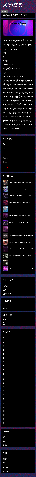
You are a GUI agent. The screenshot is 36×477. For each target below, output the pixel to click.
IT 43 (3, 390)
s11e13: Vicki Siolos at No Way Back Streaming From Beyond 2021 (20, 195)
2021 (14, 305)
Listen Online (5, 169)
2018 (21, 305)
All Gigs (4, 319)
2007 (14, 306)
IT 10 (3, 348)
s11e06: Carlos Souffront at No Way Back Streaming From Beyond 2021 (21, 242)
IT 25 (3, 367)
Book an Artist (5, 468)
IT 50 (3, 399)
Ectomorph (5, 320)
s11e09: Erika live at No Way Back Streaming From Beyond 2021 (19, 222)
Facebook (4, 460)
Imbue (4, 290)
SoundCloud (5, 458)
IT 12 (3, 350)
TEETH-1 (4, 415)
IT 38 (3, 383)
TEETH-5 (4, 420)
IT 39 (3, 385)
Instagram (4, 459)
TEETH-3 (4, 418)
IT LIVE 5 (4, 413)
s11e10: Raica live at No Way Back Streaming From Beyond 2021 (19, 215)
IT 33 (3, 378)
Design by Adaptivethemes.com (31, 475)
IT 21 (3, 362)
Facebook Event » (6, 167)
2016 (25, 305)
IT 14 (3, 353)
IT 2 (3, 337)
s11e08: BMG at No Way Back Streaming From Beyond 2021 (19, 228)
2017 (23, 305)
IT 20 (3, 361)
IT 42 (3, 389)
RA (3, 463)
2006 (17, 306)
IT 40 (3, 386)
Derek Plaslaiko (5, 159)
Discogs (4, 464)
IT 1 (3, 336)
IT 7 (3, 344)
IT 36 (3, 382)
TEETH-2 (4, 416)
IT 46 (3, 394)
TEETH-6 (4, 422)
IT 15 (3, 354)
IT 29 (3, 373)
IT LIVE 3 (4, 410)
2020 (17, 305)
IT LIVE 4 (4, 411)
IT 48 (3, 397)
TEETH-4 (4, 419)
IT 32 (3, 377)
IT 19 (3, 359)
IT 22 (3, 363)
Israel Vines (4, 444)
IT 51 (3, 401)
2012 (3, 306)
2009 (9, 306)
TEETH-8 (4, 424)
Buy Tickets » (5, 165)
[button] (4, 11)
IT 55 (3, 406)
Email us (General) (6, 467)
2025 (5, 305)
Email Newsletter (5, 471)
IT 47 (3, 395)
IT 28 (3, 371)
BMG (3, 157)
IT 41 (3, 387)
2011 (5, 306)
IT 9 (3, 346)
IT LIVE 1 (4, 407)
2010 (7, 306)
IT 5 (3, 341)
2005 (19, 306)
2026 (3, 305)
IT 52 (3, 402)
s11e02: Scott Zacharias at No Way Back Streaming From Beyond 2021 (21, 268)
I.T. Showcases (5, 285)
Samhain (4, 289)
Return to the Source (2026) (8, 284)
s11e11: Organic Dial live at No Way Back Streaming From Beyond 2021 (21, 209)
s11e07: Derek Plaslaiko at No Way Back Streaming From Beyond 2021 (21, 235)
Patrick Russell (5, 162)
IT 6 (3, 342)
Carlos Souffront (5, 158)
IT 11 (3, 349)
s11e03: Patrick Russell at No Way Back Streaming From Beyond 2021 (20, 262)
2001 (26, 306)
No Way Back (5, 152)
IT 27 (3, 370)
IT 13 (3, 352)
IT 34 (3, 379)
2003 (21, 306)
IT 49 (3, 398)
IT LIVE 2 (4, 409)
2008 (12, 306)
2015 (27, 305)
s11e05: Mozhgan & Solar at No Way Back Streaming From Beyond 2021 (21, 248)
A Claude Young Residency (8, 293)
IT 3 (3, 338)
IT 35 (3, 381)
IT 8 (3, 345)
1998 (28, 306)
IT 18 (3, 358)
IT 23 (3, 365)
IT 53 (3, 403)
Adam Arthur (5, 155)
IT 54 (3, 405)
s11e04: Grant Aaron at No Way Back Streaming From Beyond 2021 (20, 255)
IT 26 (3, 369)
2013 (31, 305)
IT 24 (3, 366)
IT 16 (3, 355)
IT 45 (3, 393)
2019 (19, 305)
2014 (29, 305)
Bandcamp (4, 456)
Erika (3, 161)
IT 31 (3, 375)
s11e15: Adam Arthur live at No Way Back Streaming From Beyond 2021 (21, 182)
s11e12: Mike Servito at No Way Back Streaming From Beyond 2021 (20, 202)
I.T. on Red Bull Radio (7, 292)
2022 (12, 305)
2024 (8, 305)
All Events (5, 308)
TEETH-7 (4, 423)
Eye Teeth (4, 294)
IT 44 (3, 391)
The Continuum (6, 286)
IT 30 (3, 374)
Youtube (4, 462)
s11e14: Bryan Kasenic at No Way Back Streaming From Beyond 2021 (20, 189)
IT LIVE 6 (4, 414)
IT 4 (3, 340)
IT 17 (3, 357)
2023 (10, 305)
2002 (24, 306)
